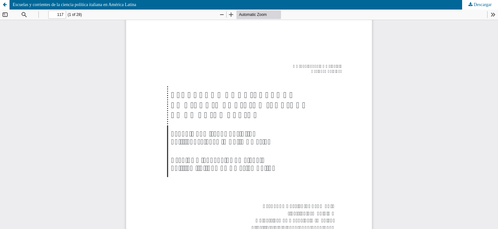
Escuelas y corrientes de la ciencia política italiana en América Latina (74, 4)
